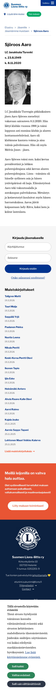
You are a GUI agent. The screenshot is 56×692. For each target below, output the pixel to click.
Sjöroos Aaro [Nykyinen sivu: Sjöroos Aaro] (41, 31)
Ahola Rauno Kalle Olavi (18, 399)
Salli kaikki (18, 666)
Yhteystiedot (26, 585)
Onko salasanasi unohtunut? (28, 277)
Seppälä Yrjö (12, 316)
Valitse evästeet (21, 675)
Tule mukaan (34, 14)
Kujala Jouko (12, 419)
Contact (26, 589)
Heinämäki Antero (15, 388)
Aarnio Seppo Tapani (17, 430)
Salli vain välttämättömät (26, 684)
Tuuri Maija (11, 306)
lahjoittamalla (39, 575)
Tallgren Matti (13, 296)
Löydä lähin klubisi (14, 14)
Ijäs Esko (10, 378)
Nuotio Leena (12, 337)
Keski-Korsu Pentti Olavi (18, 358)
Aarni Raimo (12, 409)
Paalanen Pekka (14, 327)
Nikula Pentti (12, 347)
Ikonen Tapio (12, 368)
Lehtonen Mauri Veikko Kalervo (23, 440)
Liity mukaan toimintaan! (28, 505)
